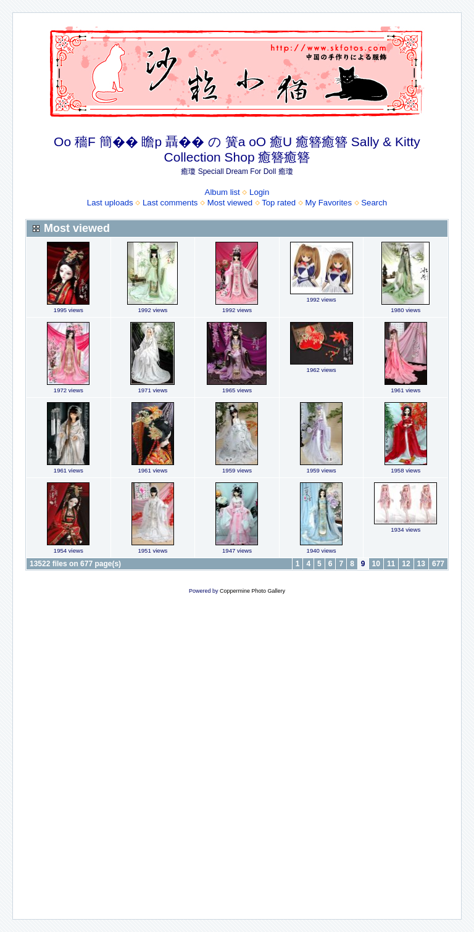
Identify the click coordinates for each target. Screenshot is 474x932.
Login (259, 192)
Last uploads (110, 202)
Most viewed (229, 202)
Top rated (279, 202)
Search (374, 202)
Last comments (170, 202)
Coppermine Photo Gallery (252, 591)
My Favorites (329, 202)
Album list (222, 192)
